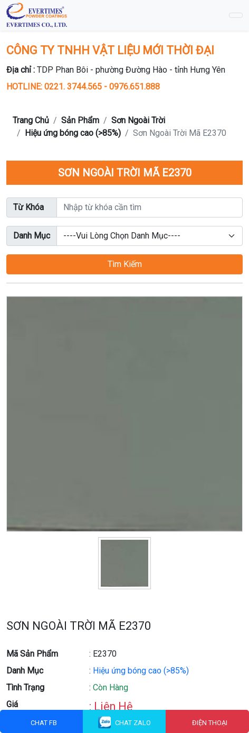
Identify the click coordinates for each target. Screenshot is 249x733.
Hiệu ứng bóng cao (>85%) (73, 133)
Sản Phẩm (80, 120)
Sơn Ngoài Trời (138, 120)
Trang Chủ (31, 120)
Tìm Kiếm (125, 264)
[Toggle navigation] (236, 15)
